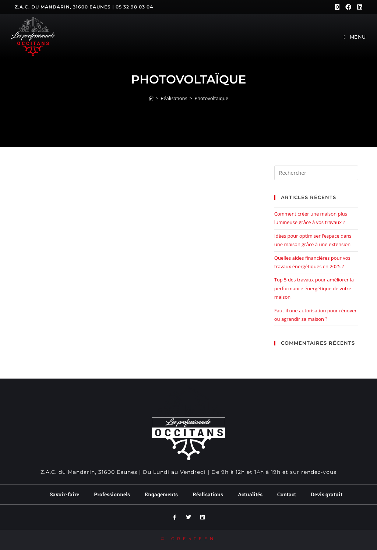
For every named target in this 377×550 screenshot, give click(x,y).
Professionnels (112, 494)
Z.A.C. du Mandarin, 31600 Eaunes (63, 7)
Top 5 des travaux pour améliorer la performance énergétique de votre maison (314, 288)
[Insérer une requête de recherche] (316, 173)
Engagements (161, 494)
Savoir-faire (64, 494)
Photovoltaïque (211, 98)
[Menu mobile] (355, 37)
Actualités (250, 494)
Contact (286, 494)
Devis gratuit (326, 494)
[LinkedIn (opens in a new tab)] (358, 7)
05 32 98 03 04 (134, 7)
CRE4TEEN (193, 538)
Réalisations (208, 494)
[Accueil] (151, 98)
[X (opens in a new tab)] (337, 7)
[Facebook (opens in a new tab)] (348, 7)
